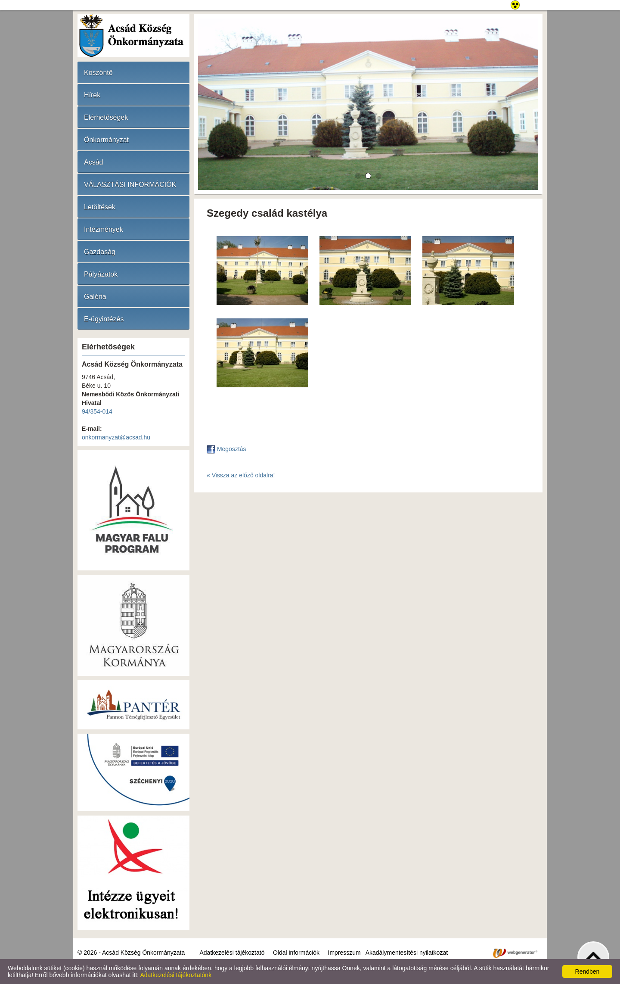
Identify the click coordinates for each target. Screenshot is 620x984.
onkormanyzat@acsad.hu (116, 437)
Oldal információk (296, 952)
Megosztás (226, 448)
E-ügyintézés (104, 319)
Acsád (93, 162)
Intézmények (103, 229)
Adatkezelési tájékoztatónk (175, 975)
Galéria (95, 296)
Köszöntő (98, 72)
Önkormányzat (106, 139)
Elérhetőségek (106, 117)
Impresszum (344, 952)
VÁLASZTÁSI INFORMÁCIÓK (130, 184)
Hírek (92, 95)
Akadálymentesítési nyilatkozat (407, 952)
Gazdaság (99, 251)
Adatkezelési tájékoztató (231, 952)
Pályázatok (101, 274)
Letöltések (99, 207)
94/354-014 (97, 411)
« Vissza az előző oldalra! (241, 475)
